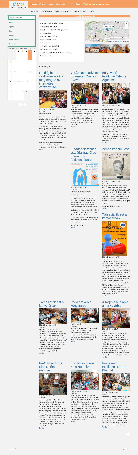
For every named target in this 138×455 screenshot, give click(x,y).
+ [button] (126, 24)
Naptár (85, 11)
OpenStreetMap (118, 41)
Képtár (91, 11)
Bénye (11, 35)
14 (14, 71)
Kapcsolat (12, 449)
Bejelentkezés (126, 449)
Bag (10, 31)
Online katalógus (46, 11)
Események (77, 11)
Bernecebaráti (14, 39)
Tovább (41, 149)
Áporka (11, 27)
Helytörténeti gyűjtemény (62, 11)
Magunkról (34, 11)
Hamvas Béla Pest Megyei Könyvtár (48, 4)
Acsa (11, 22)
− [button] (126, 27)
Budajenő (12, 44)
